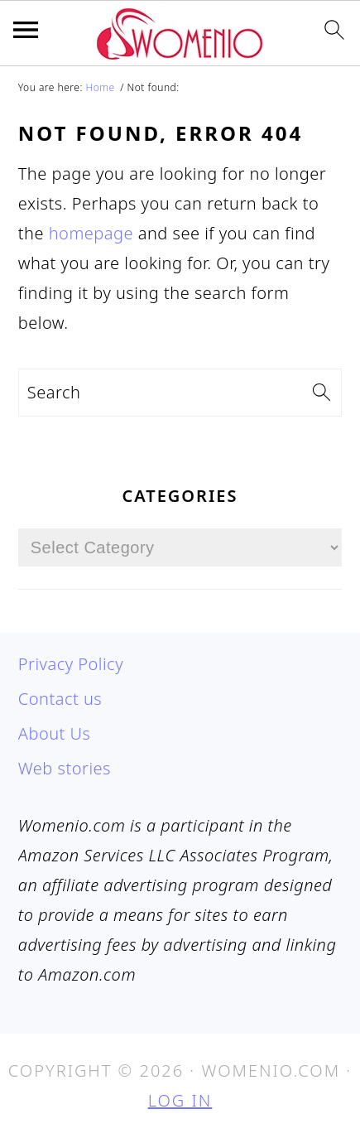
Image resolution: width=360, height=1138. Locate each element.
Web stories (64, 768)
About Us (54, 733)
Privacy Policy (70, 664)
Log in (180, 1100)
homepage (91, 233)
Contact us (60, 698)
